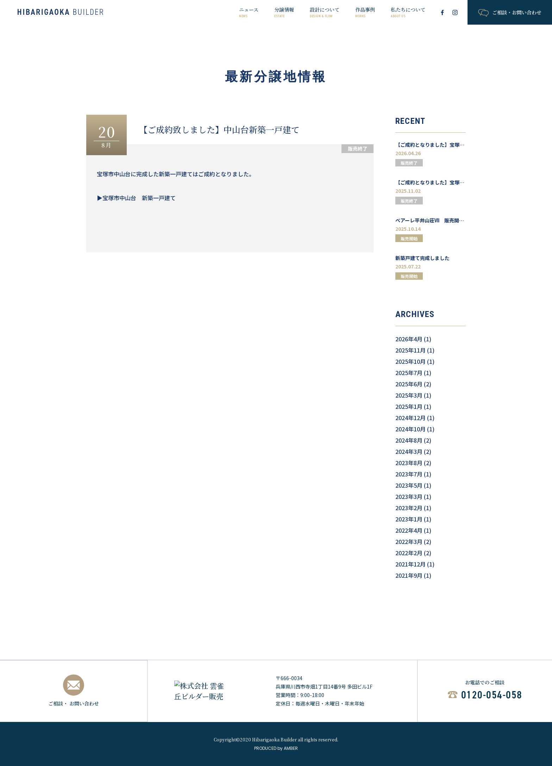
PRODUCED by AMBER (276, 748)
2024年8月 (408, 440)
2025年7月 (408, 372)
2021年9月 (408, 575)
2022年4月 (408, 530)
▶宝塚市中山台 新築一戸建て (136, 198)
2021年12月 (410, 564)
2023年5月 (408, 485)
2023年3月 (408, 496)
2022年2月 (408, 553)
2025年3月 (408, 395)
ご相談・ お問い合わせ (73, 691)
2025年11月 (410, 350)
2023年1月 (408, 519)
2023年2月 (408, 508)
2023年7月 (408, 474)
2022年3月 (408, 541)
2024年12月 (410, 417)
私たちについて (408, 12)
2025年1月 (408, 406)
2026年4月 (408, 339)
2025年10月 (410, 361)
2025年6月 (408, 384)
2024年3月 (408, 451)
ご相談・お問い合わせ (509, 13)
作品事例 (365, 12)
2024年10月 (410, 429)
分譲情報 (284, 12)
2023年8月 (408, 462)
